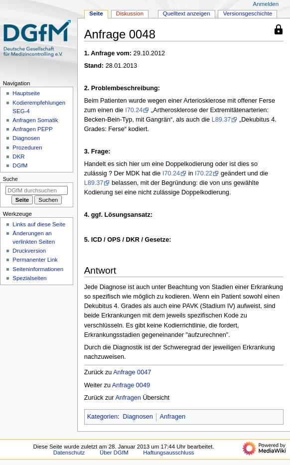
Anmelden (266, 4)
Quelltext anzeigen (186, 13)
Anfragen (128, 397)
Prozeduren (27, 148)
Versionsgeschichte (248, 13)
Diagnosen (138, 416)
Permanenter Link (34, 260)
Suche (10, 179)
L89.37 (221, 119)
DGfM (19, 165)
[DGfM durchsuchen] (36, 190)
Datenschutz (69, 453)
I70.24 (134, 110)
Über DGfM (114, 453)
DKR (18, 156)
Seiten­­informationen (37, 269)
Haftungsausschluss (168, 453)
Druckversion (29, 251)
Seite (96, 13)
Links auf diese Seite (38, 224)
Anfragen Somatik (35, 120)
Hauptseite (26, 93)
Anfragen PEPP (32, 129)
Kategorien (102, 416)
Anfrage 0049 (131, 385)
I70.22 (203, 173)
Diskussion (130, 13)
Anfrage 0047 (132, 372)
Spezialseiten (29, 278)
